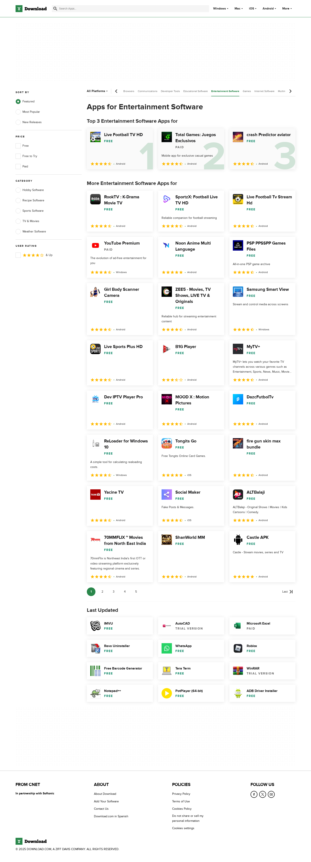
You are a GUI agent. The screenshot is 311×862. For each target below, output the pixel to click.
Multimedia (284, 91)
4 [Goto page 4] (125, 591)
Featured (25, 101)
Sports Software (30, 210)
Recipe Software (30, 200)
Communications (147, 91)
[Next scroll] (290, 91)
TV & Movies (27, 221)
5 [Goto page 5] (136, 591)
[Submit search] (55, 8)
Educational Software (195, 91)
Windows (219, 8)
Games (247, 91)
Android (268, 8)
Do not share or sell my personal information (187, 818)
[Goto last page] (287, 591)
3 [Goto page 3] (113, 591)
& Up (34, 255)
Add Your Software (106, 801)
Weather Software (31, 231)
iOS (251, 8)
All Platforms (98, 91)
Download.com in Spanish (111, 816)
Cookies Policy (182, 809)
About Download (105, 794)
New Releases (29, 122)
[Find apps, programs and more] (130, 8)
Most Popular (28, 112)
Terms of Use (181, 801)
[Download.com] (31, 8)
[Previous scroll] (116, 91)
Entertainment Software (225, 91)
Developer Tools (170, 91)
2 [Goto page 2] (102, 591)
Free (22, 145)
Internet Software (264, 91)
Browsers (128, 91)
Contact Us (101, 809)
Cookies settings (183, 828)
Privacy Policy (181, 794)
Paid (22, 166)
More (287, 8)
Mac (237, 8)
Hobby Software (30, 190)
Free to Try (26, 156)
